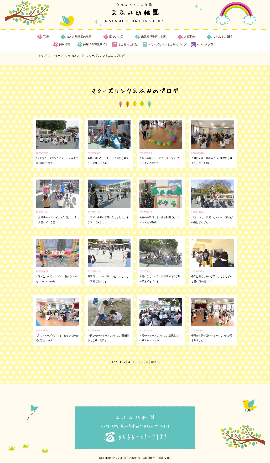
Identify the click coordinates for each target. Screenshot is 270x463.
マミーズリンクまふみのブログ (105, 55)
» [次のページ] (147, 361)
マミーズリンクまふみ (66, 55)
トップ (42, 55)
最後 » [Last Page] (154, 361)
